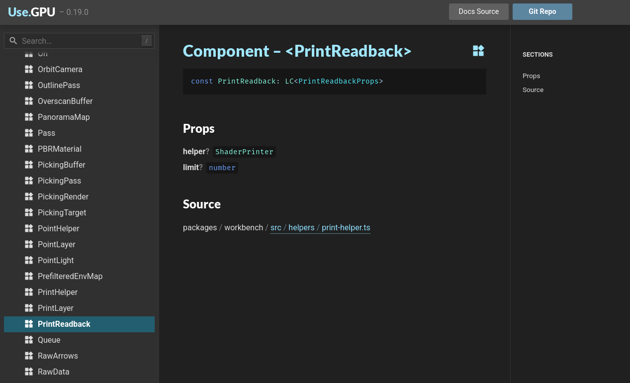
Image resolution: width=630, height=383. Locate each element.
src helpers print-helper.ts (320, 227)
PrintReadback (247, 81)
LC (289, 81)
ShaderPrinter (244, 153)
